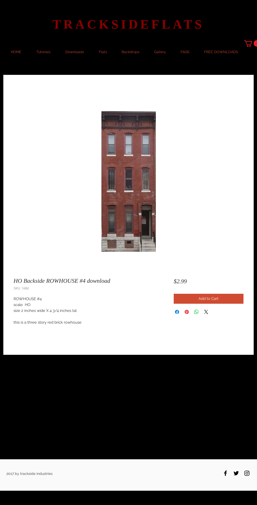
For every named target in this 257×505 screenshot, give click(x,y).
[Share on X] (206, 312)
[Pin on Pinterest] (187, 312)
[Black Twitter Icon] (236, 473)
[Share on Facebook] (177, 312)
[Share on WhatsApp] (196, 312)
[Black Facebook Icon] (225, 473)
